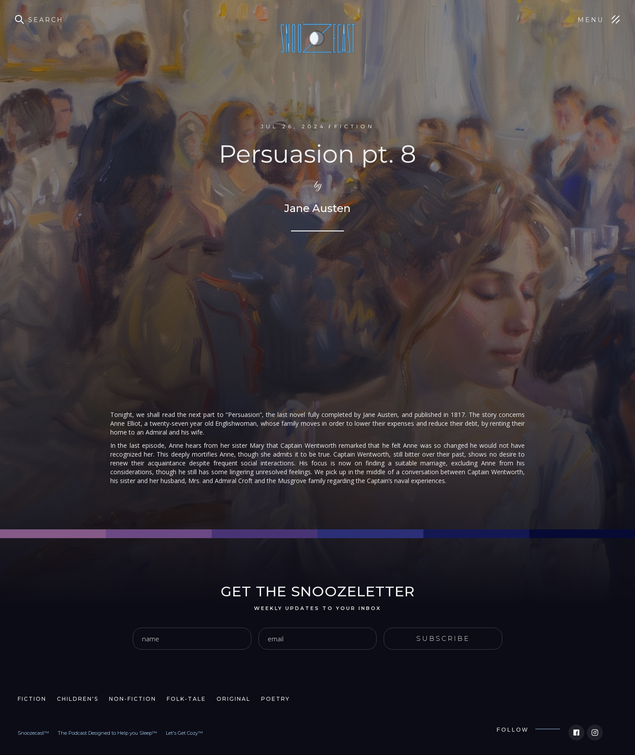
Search (46, 20)
